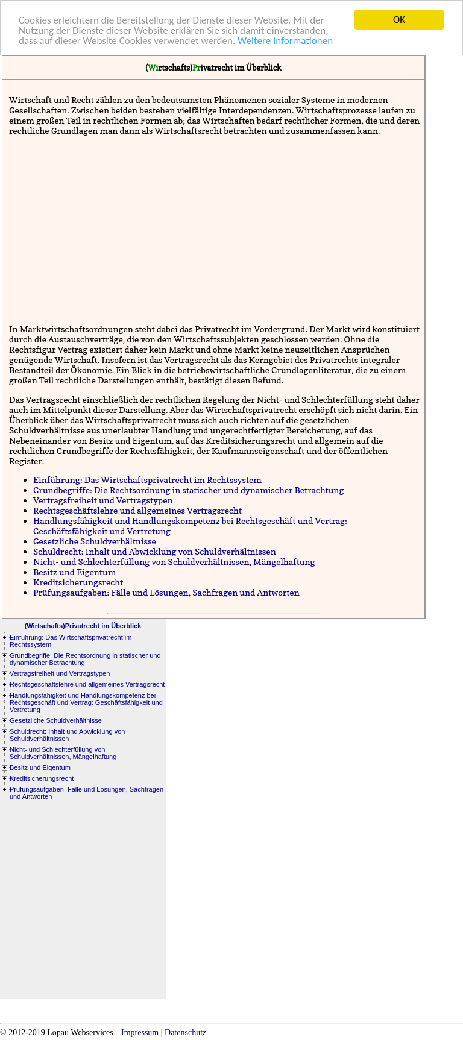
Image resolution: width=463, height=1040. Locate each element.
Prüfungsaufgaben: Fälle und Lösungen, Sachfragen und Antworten (166, 592)
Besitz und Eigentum (74, 572)
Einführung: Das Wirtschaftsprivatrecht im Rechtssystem (147, 479)
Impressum (140, 1032)
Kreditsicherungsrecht (78, 582)
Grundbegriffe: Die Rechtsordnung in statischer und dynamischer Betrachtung (188, 490)
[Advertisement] (216, 229)
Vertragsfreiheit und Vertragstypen (103, 500)
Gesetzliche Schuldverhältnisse (94, 541)
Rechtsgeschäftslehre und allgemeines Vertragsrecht (137, 510)
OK (399, 19)
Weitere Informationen (285, 40)
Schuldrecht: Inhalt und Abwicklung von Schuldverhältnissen (154, 551)
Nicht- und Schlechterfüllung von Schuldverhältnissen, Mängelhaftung (174, 561)
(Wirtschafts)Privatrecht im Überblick (83, 625)
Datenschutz (185, 1032)
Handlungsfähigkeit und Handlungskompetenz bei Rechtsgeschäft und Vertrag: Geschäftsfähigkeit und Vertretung (86, 702)
